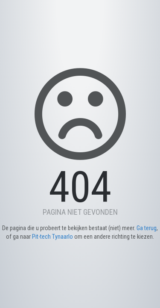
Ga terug (147, 228)
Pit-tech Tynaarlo (52, 236)
